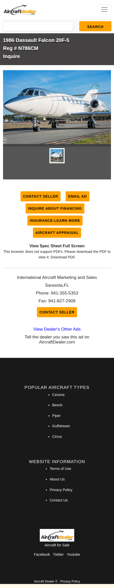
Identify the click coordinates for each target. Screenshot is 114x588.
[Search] (38, 26)
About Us (57, 479)
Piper (56, 416)
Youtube (73, 554)
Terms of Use (60, 469)
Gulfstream (61, 426)
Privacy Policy (61, 490)
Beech (57, 405)
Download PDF (62, 257)
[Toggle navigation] (104, 10)
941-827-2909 (61, 300)
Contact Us (59, 500)
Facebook (42, 554)
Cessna (58, 395)
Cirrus (57, 437)
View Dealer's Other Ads (57, 329)
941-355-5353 (64, 293)
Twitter (58, 554)
